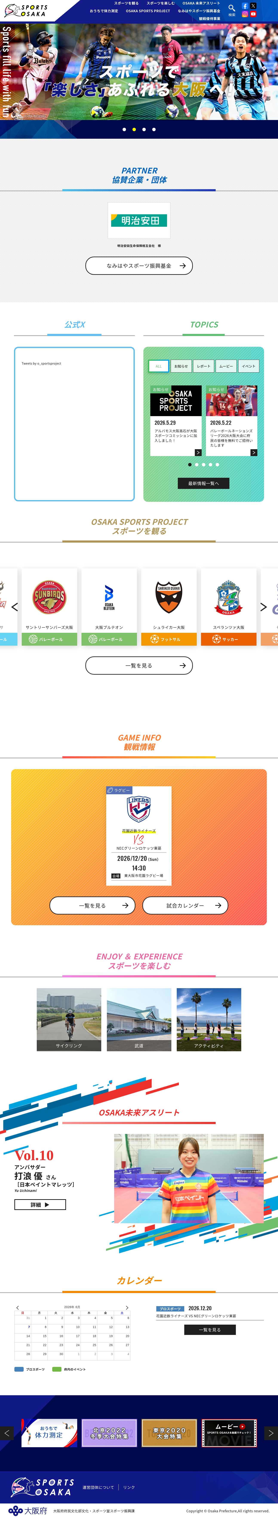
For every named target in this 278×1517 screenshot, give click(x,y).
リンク (129, 1487)
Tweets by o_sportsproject (41, 363)
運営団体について (98, 1487)
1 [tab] (124, 129)
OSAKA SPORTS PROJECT (148, 10)
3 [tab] (144, 129)
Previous (10, 607)
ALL (159, 366)
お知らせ (181, 366)
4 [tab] (154, 129)
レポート (203, 366)
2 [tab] (134, 129)
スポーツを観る (126, 3)
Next (268, 607)
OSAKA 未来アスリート (201, 3)
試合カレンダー (185, 905)
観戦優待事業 (209, 18)
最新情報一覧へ (203, 483)
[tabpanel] (139, 72)
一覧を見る (139, 665)
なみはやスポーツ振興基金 (199, 10)
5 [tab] (217, 464)
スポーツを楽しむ (161, 3)
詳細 (36, 1204)
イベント (249, 366)
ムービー (226, 366)
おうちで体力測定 (104, 10)
